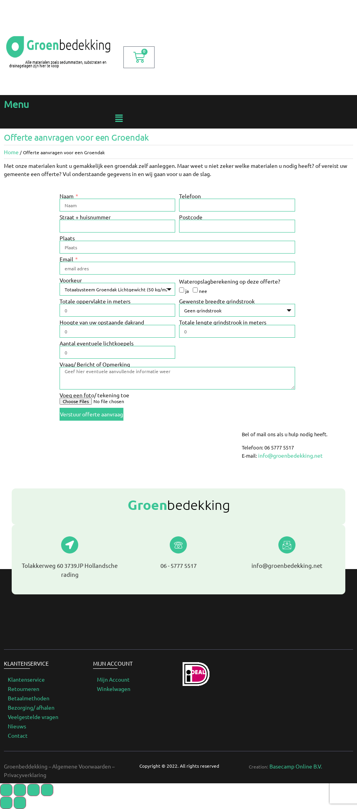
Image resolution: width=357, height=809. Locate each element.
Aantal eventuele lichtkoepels (97, 343)
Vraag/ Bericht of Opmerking (95, 364)
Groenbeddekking (25, 766)
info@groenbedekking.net (290, 455)
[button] (119, 118)
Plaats (67, 238)
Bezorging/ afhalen (31, 707)
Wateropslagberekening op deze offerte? (229, 281)
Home (11, 151)
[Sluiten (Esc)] (6, 790)
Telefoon (190, 196)
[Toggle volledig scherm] (33, 790)
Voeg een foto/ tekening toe (94, 395)
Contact (18, 735)
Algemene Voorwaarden (81, 766)
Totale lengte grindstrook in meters (222, 322)
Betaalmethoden (28, 697)
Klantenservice (26, 679)
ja (187, 291)
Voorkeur (71, 280)
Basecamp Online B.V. (295, 766)
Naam (67, 196)
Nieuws (17, 726)
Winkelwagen (113, 688)
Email (67, 259)
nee (203, 291)
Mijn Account (113, 679)
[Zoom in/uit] (47, 790)
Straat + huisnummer (85, 217)
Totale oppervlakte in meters (95, 301)
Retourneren (23, 688)
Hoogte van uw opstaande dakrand (102, 322)
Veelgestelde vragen (33, 716)
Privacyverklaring (25, 774)
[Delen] (20, 790)
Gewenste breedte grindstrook (217, 301)
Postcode (190, 217)
